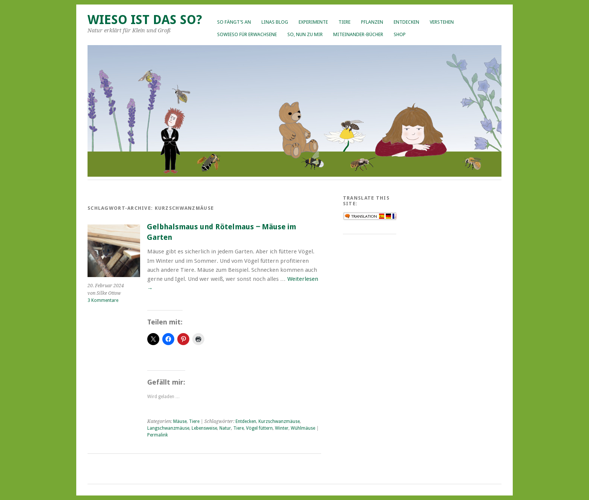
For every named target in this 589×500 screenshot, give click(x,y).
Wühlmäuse (303, 428)
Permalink (157, 435)
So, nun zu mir (305, 34)
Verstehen (442, 22)
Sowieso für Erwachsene (247, 34)
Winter (281, 428)
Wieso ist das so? (145, 19)
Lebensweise (204, 428)
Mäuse (180, 421)
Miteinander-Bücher (358, 34)
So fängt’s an (234, 22)
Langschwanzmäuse (168, 428)
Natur (225, 428)
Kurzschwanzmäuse (279, 421)
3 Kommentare (103, 300)
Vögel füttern (259, 428)
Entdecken (406, 22)
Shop (400, 34)
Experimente (313, 22)
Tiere (344, 22)
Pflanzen (372, 22)
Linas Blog (274, 22)
